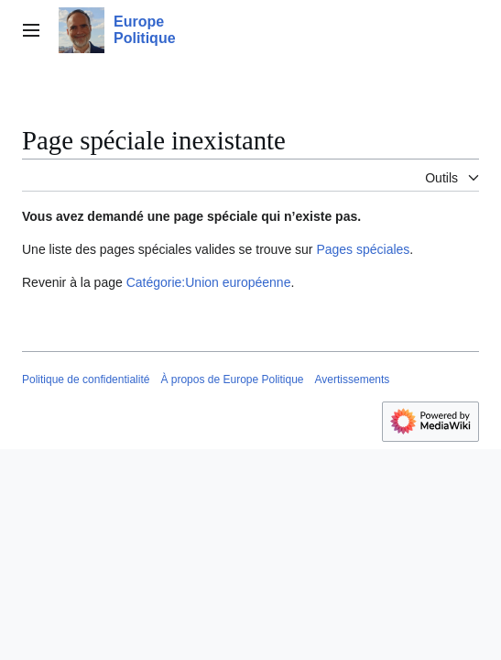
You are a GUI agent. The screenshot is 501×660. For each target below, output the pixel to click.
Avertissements (352, 379)
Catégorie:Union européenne (208, 282)
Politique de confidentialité (85, 379)
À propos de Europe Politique (231, 379)
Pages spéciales (362, 249)
